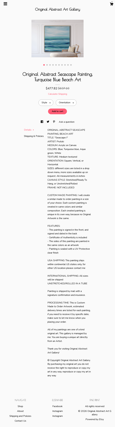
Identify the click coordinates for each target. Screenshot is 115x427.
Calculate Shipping (57, 94)
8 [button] (65, 65)
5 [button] (56, 65)
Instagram (57, 411)
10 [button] (71, 65)
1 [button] (44, 65)
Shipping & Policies (34, 136)
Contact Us (20, 421)
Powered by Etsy (95, 419)
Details (29, 129)
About (20, 411)
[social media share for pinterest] (54, 122)
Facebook (57, 406)
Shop (20, 406)
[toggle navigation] (5, 3)
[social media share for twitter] (48, 122)
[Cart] (111, 4)
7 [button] (62, 65)
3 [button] (50, 65)
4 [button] (53, 65)
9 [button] (68, 65)
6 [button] (59, 65)
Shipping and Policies (20, 416)
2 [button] (47, 65)
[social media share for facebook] (42, 122)
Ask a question (66, 122)
